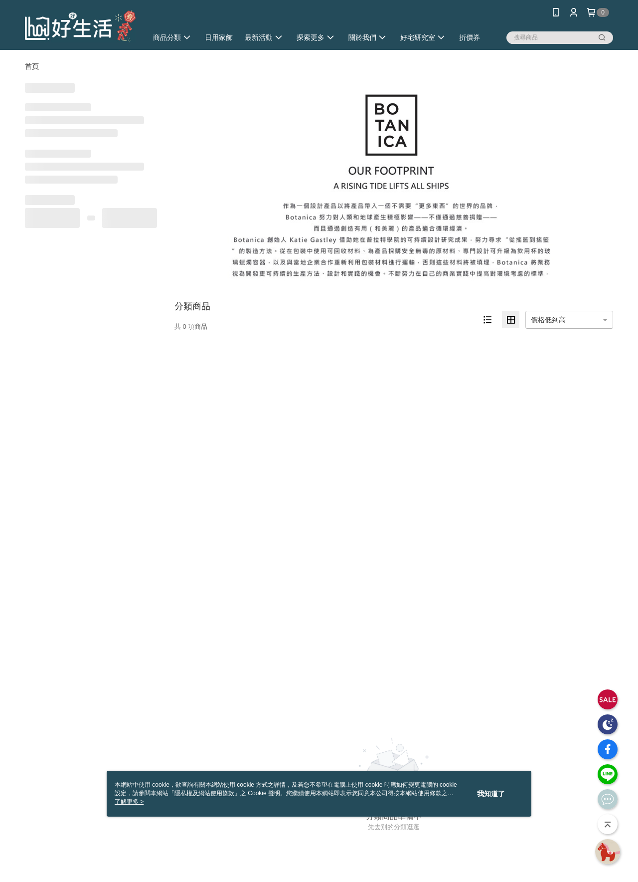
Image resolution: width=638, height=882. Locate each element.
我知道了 (491, 794)
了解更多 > (129, 801)
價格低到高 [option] (548, 320)
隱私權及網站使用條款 (204, 793)
